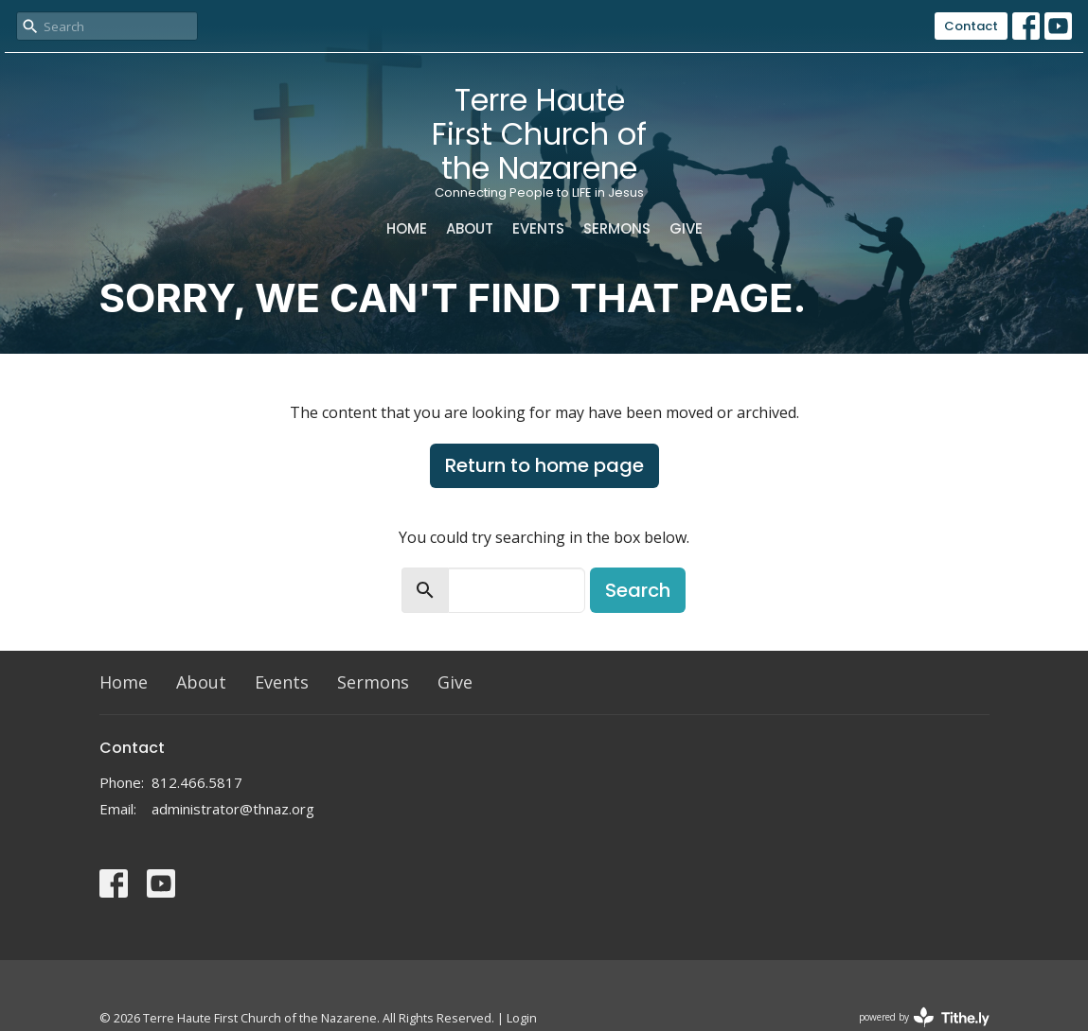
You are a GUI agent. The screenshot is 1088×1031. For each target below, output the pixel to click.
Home (406, 228)
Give (686, 228)
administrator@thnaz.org (233, 808)
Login (522, 1017)
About (469, 228)
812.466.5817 (197, 782)
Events (538, 228)
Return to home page (544, 465)
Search (637, 590)
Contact (971, 26)
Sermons (617, 228)
